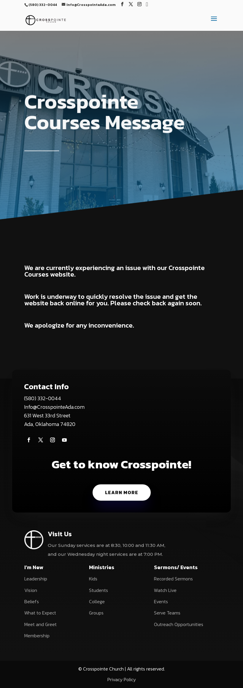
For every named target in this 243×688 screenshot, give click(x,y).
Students (98, 590)
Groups (96, 612)
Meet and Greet (40, 624)
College (97, 601)
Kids (93, 578)
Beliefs (31, 601)
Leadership (35, 578)
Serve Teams (167, 612)
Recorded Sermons (173, 578)
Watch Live (165, 590)
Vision (30, 590)
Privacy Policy (121, 679)
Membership (37, 635)
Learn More (121, 492)
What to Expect (40, 612)
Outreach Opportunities (178, 624)
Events (161, 601)
